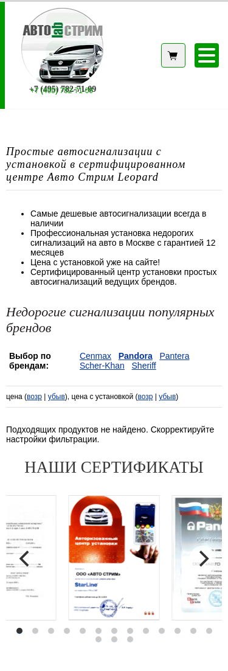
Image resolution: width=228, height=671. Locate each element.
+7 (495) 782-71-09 (61, 90)
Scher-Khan (102, 365)
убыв (56, 396)
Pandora (136, 356)
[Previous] (25, 559)
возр (34, 396)
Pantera (174, 356)
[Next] (202, 559)
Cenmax (95, 356)
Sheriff (144, 365)
